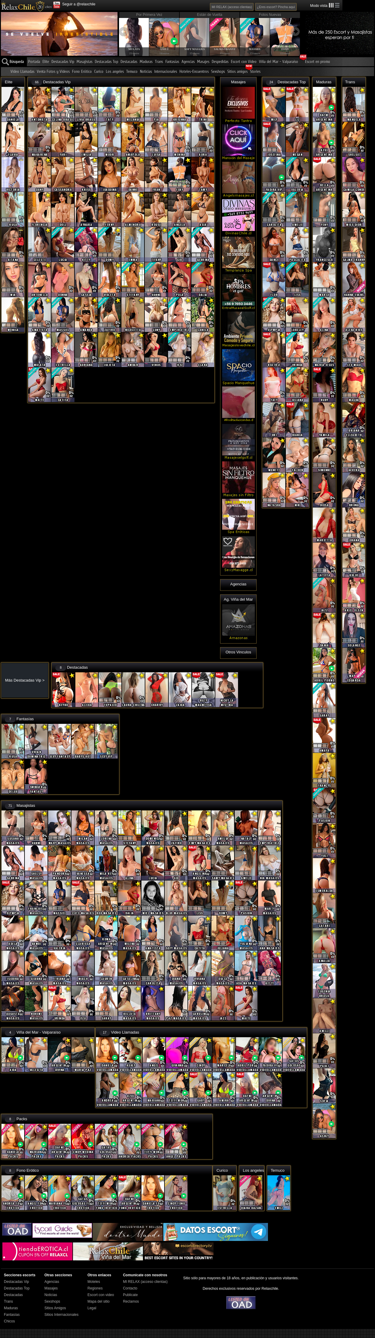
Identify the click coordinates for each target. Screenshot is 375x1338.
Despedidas (220, 62)
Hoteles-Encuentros (194, 72)
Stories (255, 72)
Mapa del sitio (98, 1301)
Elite (45, 62)
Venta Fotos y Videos (53, 72)
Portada (34, 62)
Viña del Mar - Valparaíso (278, 62)
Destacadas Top (106, 62)
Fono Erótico (82, 72)
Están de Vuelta (209, 15)
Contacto (130, 1288)
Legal (91, 1308)
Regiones (95, 1288)
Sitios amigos (237, 72)
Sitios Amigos (55, 1308)
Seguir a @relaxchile (78, 4)
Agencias (188, 62)
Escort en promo (317, 62)
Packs (21, 1119)
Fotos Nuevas (270, 15)
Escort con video (100, 1295)
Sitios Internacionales (61, 1315)
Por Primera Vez (149, 15)
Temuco (132, 72)
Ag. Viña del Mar (238, 599)
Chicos (9, 1321)
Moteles (93, 1282)
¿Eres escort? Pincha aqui (276, 7)
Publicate (130, 1295)
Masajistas (84, 62)
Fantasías (172, 62)
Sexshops (218, 72)
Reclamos (131, 1301)
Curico (98, 72)
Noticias (146, 72)
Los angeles (115, 72)
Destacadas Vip (62, 62)
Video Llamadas (22, 72)
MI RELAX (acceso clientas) (232, 7)
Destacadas (129, 62)
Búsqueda (17, 62)
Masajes (203, 62)
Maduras (146, 62)
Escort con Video (244, 62)
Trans (159, 62)
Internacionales (165, 72)
